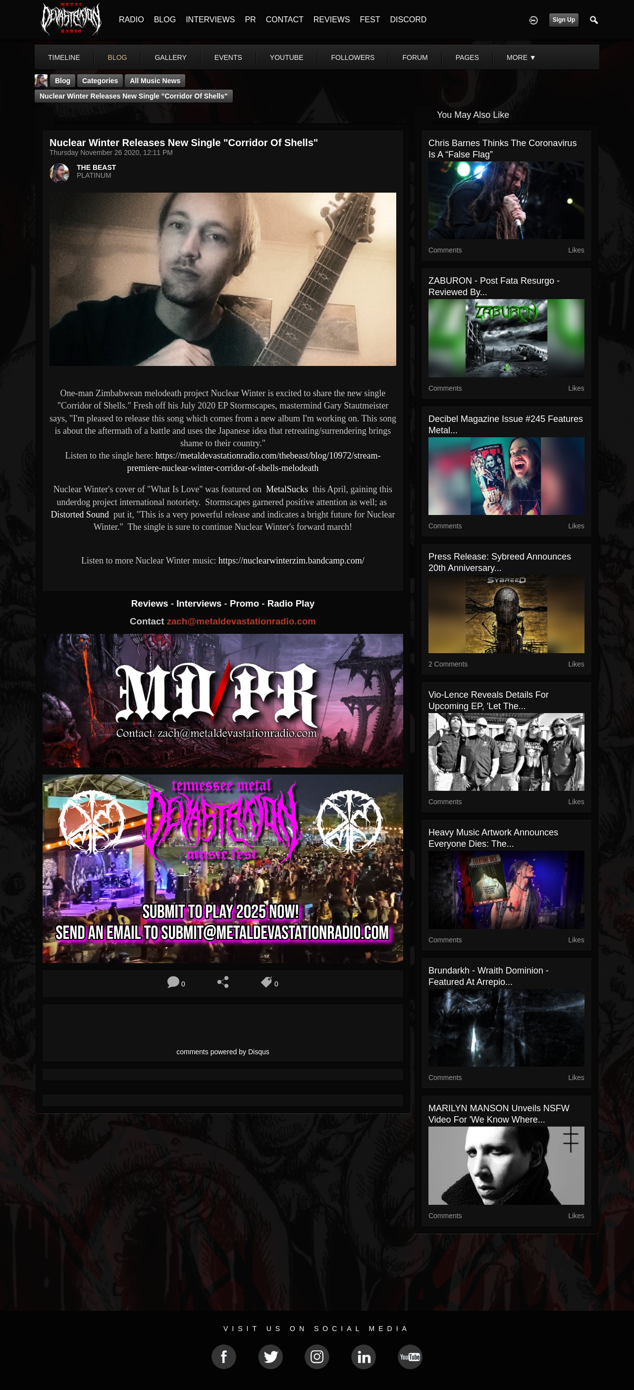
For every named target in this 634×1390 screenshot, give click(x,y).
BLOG (165, 19)
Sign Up (564, 19)
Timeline (64, 57)
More (521, 57)
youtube (287, 57)
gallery (170, 57)
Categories (100, 81)
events (228, 57)
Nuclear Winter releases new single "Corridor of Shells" (134, 96)
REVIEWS (332, 19)
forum (414, 57)
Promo (246, 603)
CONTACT (285, 19)
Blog (62, 81)
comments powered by (222, 1052)
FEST (370, 19)
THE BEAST (96, 167)
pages (467, 57)
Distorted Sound (80, 514)
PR (250, 19)
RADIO (131, 19)
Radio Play (291, 603)
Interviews (200, 603)
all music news (155, 81)
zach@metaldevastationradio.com (241, 621)
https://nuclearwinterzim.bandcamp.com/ (291, 561)
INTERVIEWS (210, 19)
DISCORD (408, 19)
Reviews (151, 603)
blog (117, 57)
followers (353, 57)
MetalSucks (286, 489)
